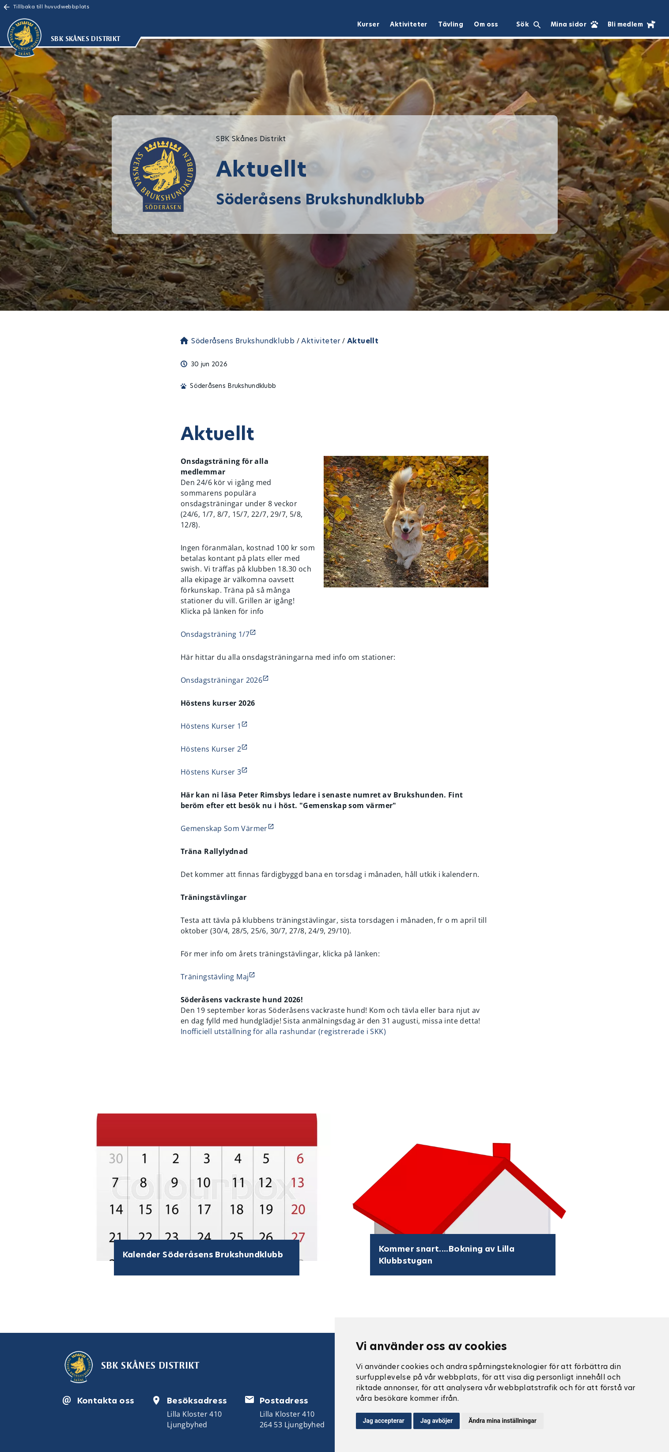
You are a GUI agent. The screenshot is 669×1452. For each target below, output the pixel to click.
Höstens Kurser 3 (211, 772)
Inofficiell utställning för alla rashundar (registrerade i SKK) (283, 1031)
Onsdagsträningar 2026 (221, 680)
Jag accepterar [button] (383, 1420)
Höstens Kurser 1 (211, 726)
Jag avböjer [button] (436, 1420)
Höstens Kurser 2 (211, 749)
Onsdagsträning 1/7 (215, 634)
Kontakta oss (106, 1400)
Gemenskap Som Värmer (224, 828)
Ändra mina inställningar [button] (503, 1420)
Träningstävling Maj (215, 977)
